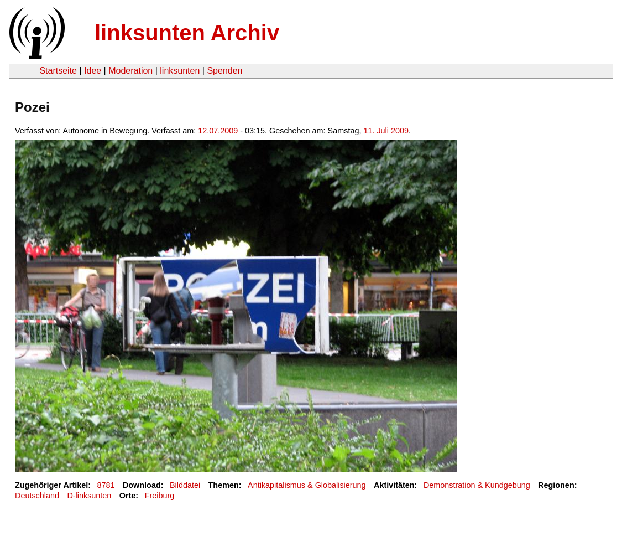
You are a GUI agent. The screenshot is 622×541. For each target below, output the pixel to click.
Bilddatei (185, 485)
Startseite (58, 70)
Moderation (130, 70)
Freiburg (160, 495)
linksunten (180, 70)
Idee (92, 70)
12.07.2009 (218, 130)
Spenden (224, 70)
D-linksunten (89, 495)
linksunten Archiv (187, 32)
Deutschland (37, 495)
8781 (106, 485)
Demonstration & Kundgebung (477, 485)
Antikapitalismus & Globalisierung (307, 485)
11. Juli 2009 (386, 130)
